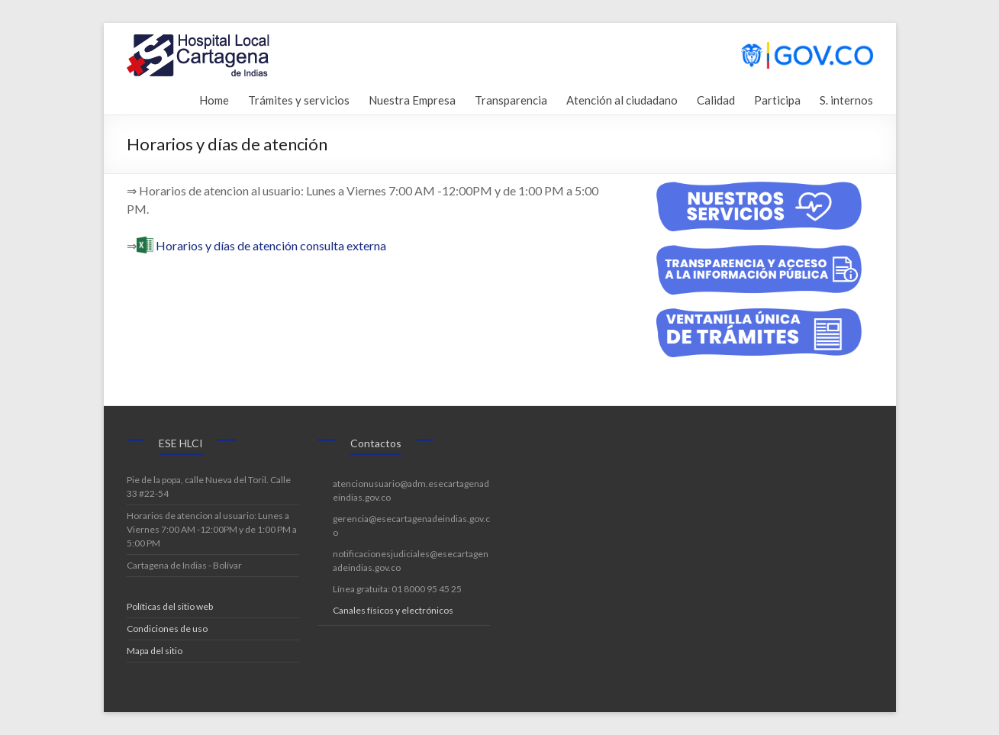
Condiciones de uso (167, 628)
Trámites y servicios (299, 98)
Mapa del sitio (154, 650)
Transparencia (511, 98)
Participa (777, 98)
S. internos (846, 98)
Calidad (716, 98)
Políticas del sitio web (170, 606)
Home (213, 98)
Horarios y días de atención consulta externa (271, 245)
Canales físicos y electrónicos (393, 610)
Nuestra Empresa (412, 98)
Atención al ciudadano (622, 98)
